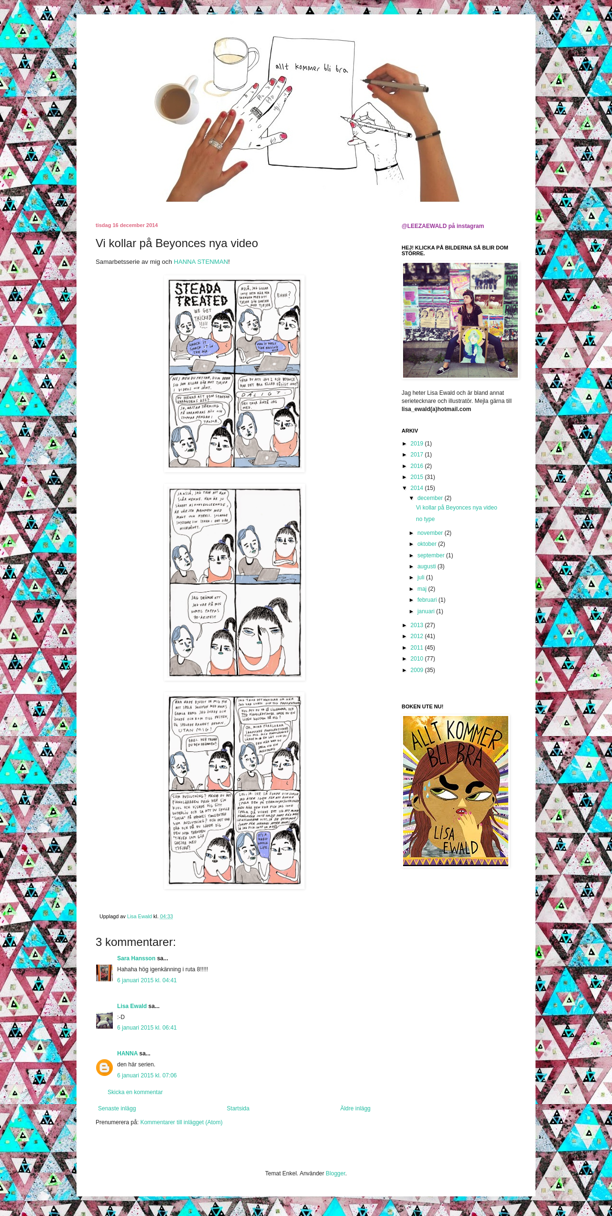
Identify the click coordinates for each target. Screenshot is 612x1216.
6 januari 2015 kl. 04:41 (147, 980)
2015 (418, 477)
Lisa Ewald (132, 1006)
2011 (418, 647)
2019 (418, 443)
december (431, 498)
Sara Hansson (136, 958)
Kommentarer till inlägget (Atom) (181, 1122)
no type (425, 519)
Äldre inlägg (355, 1108)
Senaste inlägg (117, 1108)
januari (426, 611)
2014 (418, 488)
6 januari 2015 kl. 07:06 (147, 1075)
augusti (427, 566)
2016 (418, 466)
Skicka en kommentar (135, 1092)
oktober (427, 544)
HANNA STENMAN (201, 261)
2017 (418, 454)
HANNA (127, 1053)
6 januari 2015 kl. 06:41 (147, 1027)
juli (421, 577)
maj (422, 589)
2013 (418, 625)
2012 (418, 636)
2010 (418, 658)
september (431, 555)
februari (427, 600)
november (431, 533)
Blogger (335, 1173)
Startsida (238, 1108)
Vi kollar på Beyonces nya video (456, 507)
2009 (418, 670)
